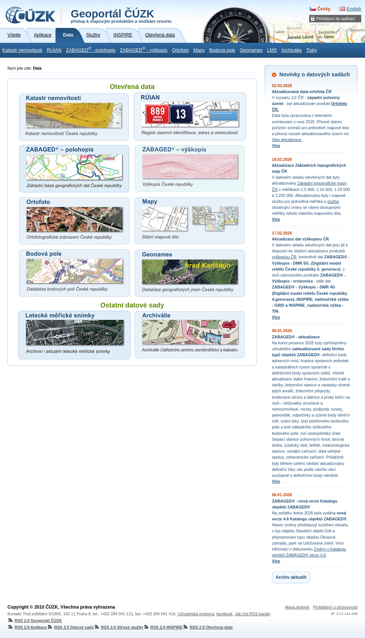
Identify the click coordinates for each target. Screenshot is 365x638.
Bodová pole (222, 50)
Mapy (199, 50)
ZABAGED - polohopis (90, 49)
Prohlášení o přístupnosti (335, 607)
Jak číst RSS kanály (252, 614)
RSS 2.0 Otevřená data (207, 627)
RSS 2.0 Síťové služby (118, 627)
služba (333, 201)
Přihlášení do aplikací (335, 18)
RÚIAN (54, 50)
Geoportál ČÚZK (121, 15)
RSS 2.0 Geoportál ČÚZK (34, 620)
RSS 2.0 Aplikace (27, 627)
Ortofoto (180, 50)
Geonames (251, 50)
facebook (224, 614)
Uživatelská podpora (196, 614)
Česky (323, 9)
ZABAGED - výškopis (143, 49)
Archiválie (291, 50)
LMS (272, 50)
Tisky (311, 50)
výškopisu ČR (284, 257)
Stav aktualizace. (287, 139)
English (354, 9)
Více (276, 145)
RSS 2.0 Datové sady (70, 627)
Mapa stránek (297, 607)
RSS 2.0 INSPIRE (162, 627)
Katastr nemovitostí (22, 50)
